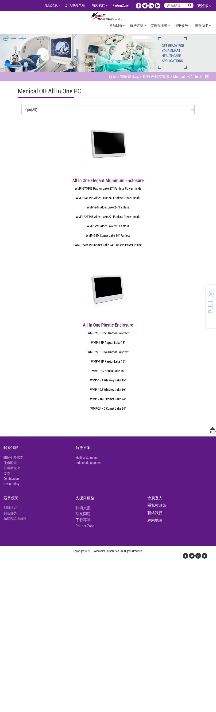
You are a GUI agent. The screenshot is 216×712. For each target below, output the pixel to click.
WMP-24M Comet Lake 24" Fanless (108, 235)
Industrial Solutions (88, 462)
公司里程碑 (12, 468)
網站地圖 (154, 520)
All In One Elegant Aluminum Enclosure (108, 180)
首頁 (112, 76)
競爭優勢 (181, 25)
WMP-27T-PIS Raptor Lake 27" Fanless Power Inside (108, 188)
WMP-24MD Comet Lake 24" (108, 399)
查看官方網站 (26, 619)
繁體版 (202, 5)
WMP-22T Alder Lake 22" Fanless (108, 226)
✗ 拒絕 (5, 585)
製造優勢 (10, 513)
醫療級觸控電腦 (156, 76)
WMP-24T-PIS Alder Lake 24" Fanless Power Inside (108, 198)
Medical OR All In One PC (191, 76)
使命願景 (10, 462)
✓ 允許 (5, 580)
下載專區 (83, 519)
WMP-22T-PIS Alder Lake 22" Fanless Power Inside (108, 216)
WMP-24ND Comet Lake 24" (108, 408)
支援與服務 (159, 25)
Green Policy (11, 483)
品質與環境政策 (15, 518)
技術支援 (83, 507)
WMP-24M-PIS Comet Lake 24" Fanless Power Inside (108, 245)
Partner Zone (85, 525)
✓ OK (85, 709)
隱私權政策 (156, 505)
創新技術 (10, 507)
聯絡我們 (98, 5)
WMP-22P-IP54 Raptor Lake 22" (108, 352)
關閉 (4, 569)
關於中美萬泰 (13, 457)
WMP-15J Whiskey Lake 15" (108, 380)
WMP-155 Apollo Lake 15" (108, 370)
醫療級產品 (129, 76)
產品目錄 (116, 25)
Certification (11, 478)
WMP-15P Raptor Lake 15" (108, 342)
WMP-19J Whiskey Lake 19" (108, 389)
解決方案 (136, 25)
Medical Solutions (87, 457)
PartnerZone (120, 5)
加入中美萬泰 (75, 5)
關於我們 (201, 25)
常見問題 (83, 513)
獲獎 (7, 473)
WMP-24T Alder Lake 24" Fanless (108, 207)
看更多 (7, 619)
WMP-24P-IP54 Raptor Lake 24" (108, 333)
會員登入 (154, 497)
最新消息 (51, 5)
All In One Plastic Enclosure (108, 325)
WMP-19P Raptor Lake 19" (108, 361)
